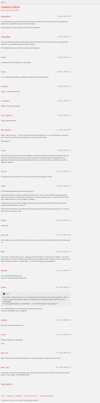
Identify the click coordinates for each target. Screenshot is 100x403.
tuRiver (3, 2)
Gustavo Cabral (10, 6)
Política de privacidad (46, 396)
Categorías (10, 396)
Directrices (18, 396)
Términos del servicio (31, 396)
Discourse (12, 400)
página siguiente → (7, 384)
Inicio (3, 396)
